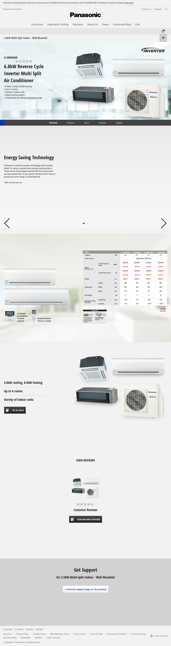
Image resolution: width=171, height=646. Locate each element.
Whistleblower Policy (59, 634)
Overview (53, 122)
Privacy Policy (22, 634)
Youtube (29, 629)
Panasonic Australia (12, 9)
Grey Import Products (117, 634)
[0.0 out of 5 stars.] (24, 61)
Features (70, 122)
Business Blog (9, 637)
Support (119, 122)
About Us (7, 634)
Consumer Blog (138, 634)
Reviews (102, 122)
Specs (86, 122)
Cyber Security (53, 637)
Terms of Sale (96, 634)
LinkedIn (39, 629)
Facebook (7, 629)
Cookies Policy (39, 634)
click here (128, 2)
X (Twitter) (19, 629)
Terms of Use (79, 634)
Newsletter (26, 637)
